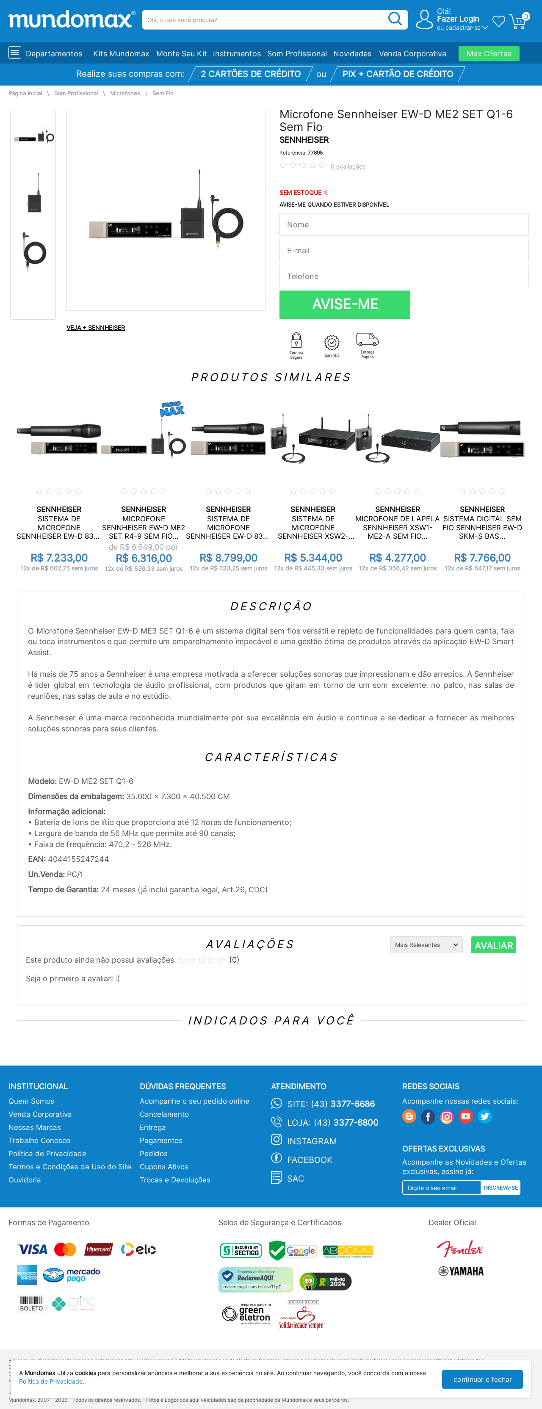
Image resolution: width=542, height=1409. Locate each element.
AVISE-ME (345, 304)
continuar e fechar (483, 1379)
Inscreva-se (501, 1188)
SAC (295, 1179)
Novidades (352, 53)
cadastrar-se (463, 27)
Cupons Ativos (164, 1167)
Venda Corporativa (412, 53)
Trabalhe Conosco (39, 1140)
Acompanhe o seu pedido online (194, 1101)
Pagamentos (161, 1140)
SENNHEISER (304, 140)
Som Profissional (297, 53)
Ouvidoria (24, 1180)
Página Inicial (25, 93)
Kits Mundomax (121, 53)
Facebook (310, 1160)
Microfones (125, 93)
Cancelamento (164, 1114)
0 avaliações (348, 166)
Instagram (312, 1141)
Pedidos (154, 1153)
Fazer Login (458, 18)
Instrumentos (237, 53)
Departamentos (54, 53)
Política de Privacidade (47, 1153)
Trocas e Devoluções (175, 1180)
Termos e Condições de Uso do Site (69, 1167)
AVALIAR (494, 945)
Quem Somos (31, 1101)
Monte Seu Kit (181, 53)
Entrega (153, 1127)
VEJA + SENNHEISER (95, 327)
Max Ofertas (489, 53)
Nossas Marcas (34, 1127)
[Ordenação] (426, 944)
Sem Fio (163, 93)
